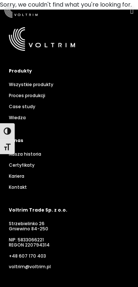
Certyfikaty (22, 165)
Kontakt (18, 187)
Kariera (16, 176)
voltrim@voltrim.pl (30, 266)
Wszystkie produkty (31, 84)
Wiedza (17, 117)
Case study (22, 106)
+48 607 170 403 (27, 256)
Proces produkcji (27, 95)
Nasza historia (25, 154)
